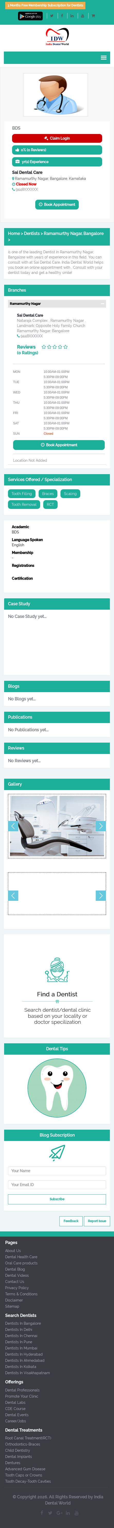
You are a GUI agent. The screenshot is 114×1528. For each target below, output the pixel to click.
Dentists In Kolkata (18, 1367)
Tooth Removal (24, 504)
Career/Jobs (13, 1421)
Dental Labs (13, 1402)
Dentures (10, 1463)
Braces (48, 494)
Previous (13, 826)
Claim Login (57, 138)
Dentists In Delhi (16, 1330)
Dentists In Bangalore (21, 1323)
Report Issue (97, 1221)
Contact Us (12, 1282)
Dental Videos (15, 1275)
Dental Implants (16, 1457)
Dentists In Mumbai (19, 1348)
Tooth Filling (22, 494)
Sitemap (10, 1306)
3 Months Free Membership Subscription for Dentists (45, 5)
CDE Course (13, 1409)
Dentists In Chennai (19, 1336)
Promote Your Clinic (19, 1396)
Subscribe (57, 1199)
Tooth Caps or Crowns (21, 1475)
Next (101, 826)
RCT (50, 504)
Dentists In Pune (16, 1342)
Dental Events (14, 1415)
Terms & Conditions (19, 1294)
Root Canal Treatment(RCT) (26, 1438)
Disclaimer (12, 1300)
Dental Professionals (20, 1390)
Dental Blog (13, 1269)
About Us (11, 1251)
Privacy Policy (15, 1288)
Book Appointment (57, 204)
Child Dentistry (15, 1450)
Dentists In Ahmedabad (22, 1360)
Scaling (70, 494)
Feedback (71, 1221)
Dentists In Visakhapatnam (25, 1373)
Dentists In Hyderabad (21, 1354)
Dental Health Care (19, 1257)
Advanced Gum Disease (23, 1469)
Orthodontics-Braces (20, 1444)
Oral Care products (19, 1263)
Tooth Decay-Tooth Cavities (26, 1481)
